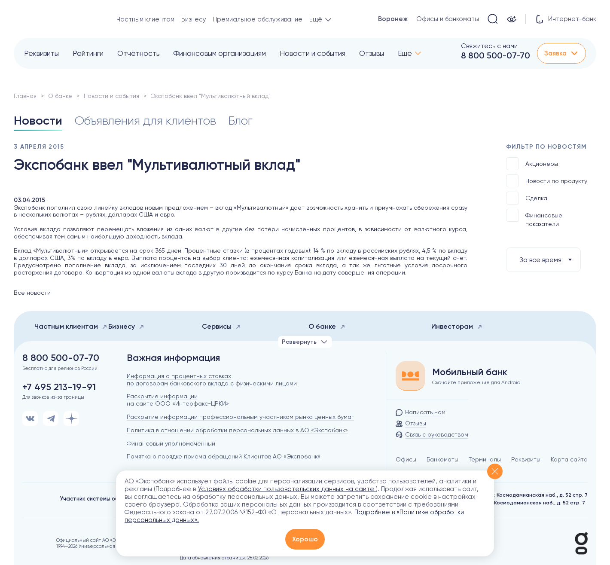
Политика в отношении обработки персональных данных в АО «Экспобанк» (237, 430)
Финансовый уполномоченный (171, 443)
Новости (38, 120)
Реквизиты (41, 53)
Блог (240, 120)
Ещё (405, 53)
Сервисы (221, 326)
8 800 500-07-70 (495, 55)
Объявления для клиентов (145, 120)
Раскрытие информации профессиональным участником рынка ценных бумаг (240, 416)
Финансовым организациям (219, 53)
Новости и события (312, 53)
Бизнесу (193, 19)
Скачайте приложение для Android (476, 382)
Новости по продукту (546, 180)
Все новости (32, 292)
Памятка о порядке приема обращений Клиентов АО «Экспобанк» (223, 456)
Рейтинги (88, 53)
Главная (25, 95)
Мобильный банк (469, 372)
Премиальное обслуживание (257, 19)
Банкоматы (442, 459)
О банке (60, 95)
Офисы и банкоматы (447, 19)
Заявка (561, 53)
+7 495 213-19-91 (59, 387)
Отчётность (138, 53)
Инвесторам (456, 326)
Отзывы (371, 53)
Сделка (526, 198)
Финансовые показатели (534, 218)
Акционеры (532, 163)
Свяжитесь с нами (489, 46)
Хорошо (305, 539)
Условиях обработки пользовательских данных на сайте (287, 489)
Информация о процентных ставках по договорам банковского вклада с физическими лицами (212, 380)
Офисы (406, 459)
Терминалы (485, 459)
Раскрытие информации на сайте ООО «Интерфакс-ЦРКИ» (178, 400)
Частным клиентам (145, 19)
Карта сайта (569, 459)
